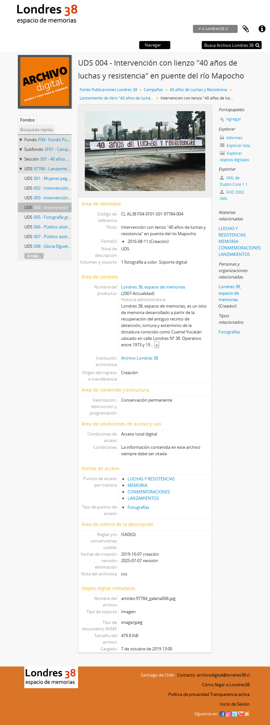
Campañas (153, 89)
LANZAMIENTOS (143, 498)
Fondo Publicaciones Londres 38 (108, 89)
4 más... (34, 256)
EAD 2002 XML (232, 195)
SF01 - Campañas (61, 149)
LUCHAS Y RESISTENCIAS (151, 479)
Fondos (27, 120)
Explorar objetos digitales (234, 157)
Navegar (153, 45)
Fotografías (138, 507)
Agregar (233, 119)
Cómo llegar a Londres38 (226, 685)
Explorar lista (235, 145)
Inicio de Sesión (235, 704)
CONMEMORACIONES (149, 492)
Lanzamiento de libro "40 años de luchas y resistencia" (118, 98)
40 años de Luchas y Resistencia (198, 89)
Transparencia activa (230, 694)
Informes (231, 138)
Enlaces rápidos (262, 29)
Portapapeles (246, 29)
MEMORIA (137, 485)
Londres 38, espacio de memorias (153, 287)
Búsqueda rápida (36, 129)
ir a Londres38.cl (213, 28)
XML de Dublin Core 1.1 (234, 181)
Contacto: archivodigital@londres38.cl (213, 675)
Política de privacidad (188, 694)
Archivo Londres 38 (139, 358)
